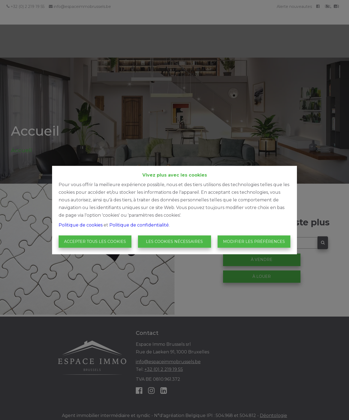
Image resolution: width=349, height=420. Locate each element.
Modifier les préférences (254, 241)
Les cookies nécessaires (174, 241)
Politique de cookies (81, 224)
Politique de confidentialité (139, 224)
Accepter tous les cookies (95, 241)
